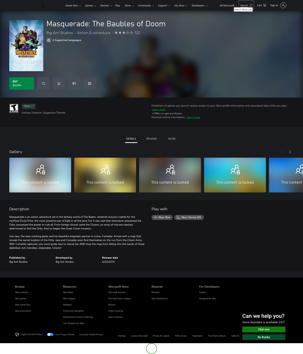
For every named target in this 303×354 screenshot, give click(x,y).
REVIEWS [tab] (151, 138)
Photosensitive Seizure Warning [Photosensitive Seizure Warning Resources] (78, 317)
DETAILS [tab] (131, 138)
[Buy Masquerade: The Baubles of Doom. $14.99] (21, 83)
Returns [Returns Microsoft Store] (112, 304)
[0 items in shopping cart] (261, 4)
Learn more (158, 109)
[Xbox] (54, 5)
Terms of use (180, 335)
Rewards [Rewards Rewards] (156, 292)
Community (144, 5)
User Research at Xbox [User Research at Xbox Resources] (73, 323)
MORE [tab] (172, 138)
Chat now (264, 329)
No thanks (264, 337)
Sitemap (122, 335)
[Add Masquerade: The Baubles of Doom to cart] (59, 83)
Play (117, 5)
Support (162, 5)
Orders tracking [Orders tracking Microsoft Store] (115, 311)
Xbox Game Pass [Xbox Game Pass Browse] (23, 304)
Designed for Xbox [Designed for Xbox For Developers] (207, 298)
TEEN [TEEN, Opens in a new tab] (29, 106)
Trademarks (197, 335)
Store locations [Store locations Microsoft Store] (115, 317)
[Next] (290, 152)
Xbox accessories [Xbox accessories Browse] (23, 311)
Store (128, 5)
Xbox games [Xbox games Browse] (20, 298)
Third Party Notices (217, 335)
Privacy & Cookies (161, 335)
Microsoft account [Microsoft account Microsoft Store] (116, 292)
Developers (198, 5)
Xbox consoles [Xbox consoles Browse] (21, 292)
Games (89, 5)
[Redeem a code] (89, 83)
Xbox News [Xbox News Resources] (68, 292)
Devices (104, 5)
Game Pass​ (72, 5)
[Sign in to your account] (278, 5)
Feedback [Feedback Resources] (67, 304)
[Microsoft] (28, 5)
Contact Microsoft (139, 335)
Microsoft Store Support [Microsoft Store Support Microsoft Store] (119, 298)
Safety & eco (237, 335)
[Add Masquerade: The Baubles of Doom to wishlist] (43, 83)
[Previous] (282, 152)
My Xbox (179, 5)
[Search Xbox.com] (246, 5)
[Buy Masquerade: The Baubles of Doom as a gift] (74, 83)
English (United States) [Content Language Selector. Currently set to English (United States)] (31, 334)
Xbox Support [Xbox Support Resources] (69, 298)
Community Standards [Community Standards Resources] (73, 311)
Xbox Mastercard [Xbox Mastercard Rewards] (159, 298)
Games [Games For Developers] (202, 292)
